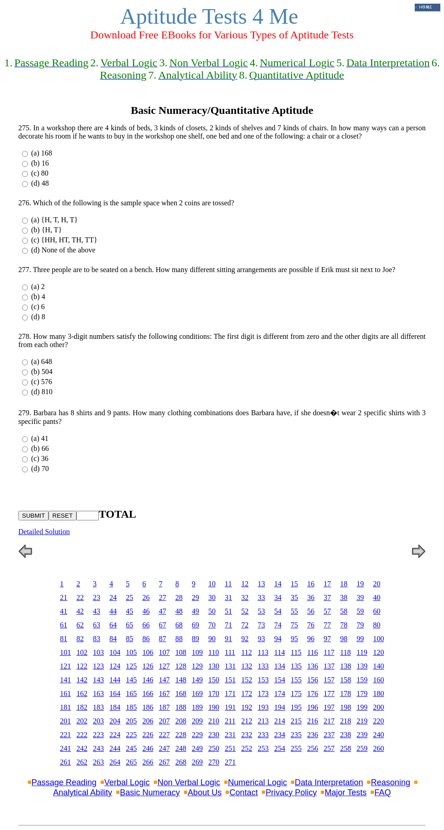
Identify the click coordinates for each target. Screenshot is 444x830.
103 (98, 652)
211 (230, 721)
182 (81, 707)
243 (98, 748)
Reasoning (390, 782)
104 (114, 652)
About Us (205, 792)
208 (180, 721)
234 (279, 735)
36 (310, 597)
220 (378, 721)
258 (345, 748)
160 (378, 680)
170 (213, 693)
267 (164, 762)
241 (65, 748)
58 (343, 611)
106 (147, 652)
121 (65, 666)
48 (179, 611)
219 (362, 721)
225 (131, 735)
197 (329, 707)
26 (146, 597)
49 (195, 611)
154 (279, 680)
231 (230, 735)
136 (312, 666)
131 (230, 666)
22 (80, 597)
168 (180, 693)
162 (81, 693)
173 (263, 693)
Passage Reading (64, 782)
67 (162, 625)
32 (245, 597)
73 (261, 625)
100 (378, 639)
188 (180, 707)
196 (312, 707)
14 (278, 584)
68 (179, 625)
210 (213, 721)
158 (345, 680)
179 (362, 693)
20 (376, 584)
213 (263, 721)
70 (212, 625)
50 (212, 611)
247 (164, 748)
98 (343, 639)
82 (80, 639)
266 (147, 762)
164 (114, 693)
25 (129, 597)
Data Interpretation (329, 782)
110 (213, 652)
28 (179, 597)
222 (81, 735)
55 (294, 611)
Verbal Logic (127, 782)
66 (146, 625)
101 (65, 652)
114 (279, 652)
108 (180, 652)
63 (96, 625)
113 (263, 652)
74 (278, 625)
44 (113, 611)
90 (212, 639)
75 (294, 625)
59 (360, 611)
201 (65, 721)
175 (296, 693)
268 (180, 762)
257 (329, 748)
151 (230, 680)
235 (296, 735)
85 (129, 639)
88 (179, 639)
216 (312, 721)
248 (180, 748)
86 (146, 639)
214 (279, 721)
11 (228, 584)
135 (296, 666)
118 (345, 652)
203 (98, 721)
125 (131, 666)
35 (294, 597)
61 (63, 625)
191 (230, 707)
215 (296, 721)
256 (312, 748)
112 (246, 652)
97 (327, 639)
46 (146, 611)
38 (343, 597)
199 (362, 707)
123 (98, 666)
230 (213, 735)
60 (376, 611)
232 (246, 735)
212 (246, 721)
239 (362, 735)
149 (197, 680)
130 (213, 666)
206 (147, 721)
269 (197, 762)
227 (164, 735)
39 (360, 597)
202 (81, 721)
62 (80, 625)
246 (147, 748)
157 (329, 680)
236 (312, 735)
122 (81, 666)
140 (378, 666)
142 (81, 680)
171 (230, 693)
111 (230, 652)
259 (362, 748)
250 (213, 748)
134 (279, 666)
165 (131, 693)
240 (378, 735)
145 (131, 680)
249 (197, 748)
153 (263, 680)
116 (312, 652)
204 (114, 721)
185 (131, 707)
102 (81, 652)
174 (279, 693)
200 (378, 707)
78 (343, 625)
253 (263, 748)
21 (63, 597)
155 (296, 680)
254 (279, 748)
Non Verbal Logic (188, 782)
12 (245, 584)
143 (98, 680)
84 (113, 639)
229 (197, 735)
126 (147, 666)
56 (310, 611)
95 (294, 639)
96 (310, 639)
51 (228, 611)
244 (114, 748)
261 (65, 762)
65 (129, 625)
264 (114, 762)
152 (246, 680)
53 (261, 611)
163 (98, 693)
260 (378, 748)
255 (296, 748)
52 (245, 611)
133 (263, 666)
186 (147, 707)
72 (245, 625)
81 (63, 639)
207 (164, 721)
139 (362, 666)
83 (96, 639)
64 (113, 625)
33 (261, 597)
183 (98, 707)
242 (81, 748)
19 (360, 584)
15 (294, 584)
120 (378, 652)
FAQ (382, 792)
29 (195, 597)
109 (197, 652)
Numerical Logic (257, 782)
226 (147, 735)
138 (345, 666)
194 (279, 707)
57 (327, 611)
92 (245, 639)
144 (114, 680)
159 (362, 680)
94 (278, 639)
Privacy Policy (291, 792)
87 (162, 639)
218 (345, 721)
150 (213, 680)
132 (246, 666)
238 (345, 735)
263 (98, 762)
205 (131, 721)
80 (376, 625)
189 (197, 707)
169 (197, 693)
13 (261, 584)
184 (114, 707)
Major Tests (346, 792)
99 (360, 639)
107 (164, 652)
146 (147, 680)
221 (65, 735)
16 (310, 584)
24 (113, 597)
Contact (243, 792)
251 (230, 748)
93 (261, 639)
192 (246, 707)
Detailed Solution (44, 531)
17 (327, 584)
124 (114, 666)
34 (278, 597)
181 (65, 707)
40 (376, 597)
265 (131, 762)
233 (263, 735)
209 (197, 721)
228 (180, 735)
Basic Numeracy (150, 792)
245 (131, 748)
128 (180, 666)
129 (197, 666)
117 (329, 652)
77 (327, 625)
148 (180, 680)
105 (131, 652)
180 (378, 693)
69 (195, 625)
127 (164, 666)
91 (228, 639)
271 (230, 762)
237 (329, 735)
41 (63, 611)
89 (195, 639)
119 (362, 652)
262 (81, 762)
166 (147, 693)
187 (164, 707)
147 (164, 680)
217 (329, 721)
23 (96, 597)
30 (212, 597)
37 (327, 597)
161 (65, 693)
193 (263, 707)
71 (228, 625)
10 (212, 584)
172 (246, 693)
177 (329, 693)
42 (80, 611)
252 (246, 748)
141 (65, 680)
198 (345, 707)
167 (164, 693)
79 (360, 625)
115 (296, 652)
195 (296, 707)
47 (162, 611)
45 (129, 611)
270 (213, 762)
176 (312, 693)
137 (329, 666)
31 (228, 597)
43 (96, 611)
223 (98, 735)
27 (162, 597)
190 (213, 707)
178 (345, 693)
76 (310, 625)
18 (343, 584)
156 (312, 680)
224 (114, 735)
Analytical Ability (82, 792)
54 (278, 611)
